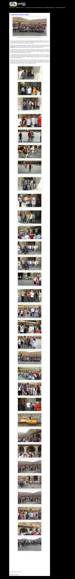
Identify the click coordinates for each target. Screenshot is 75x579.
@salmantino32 (19, 571)
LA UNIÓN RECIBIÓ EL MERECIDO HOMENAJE (19, 14)
